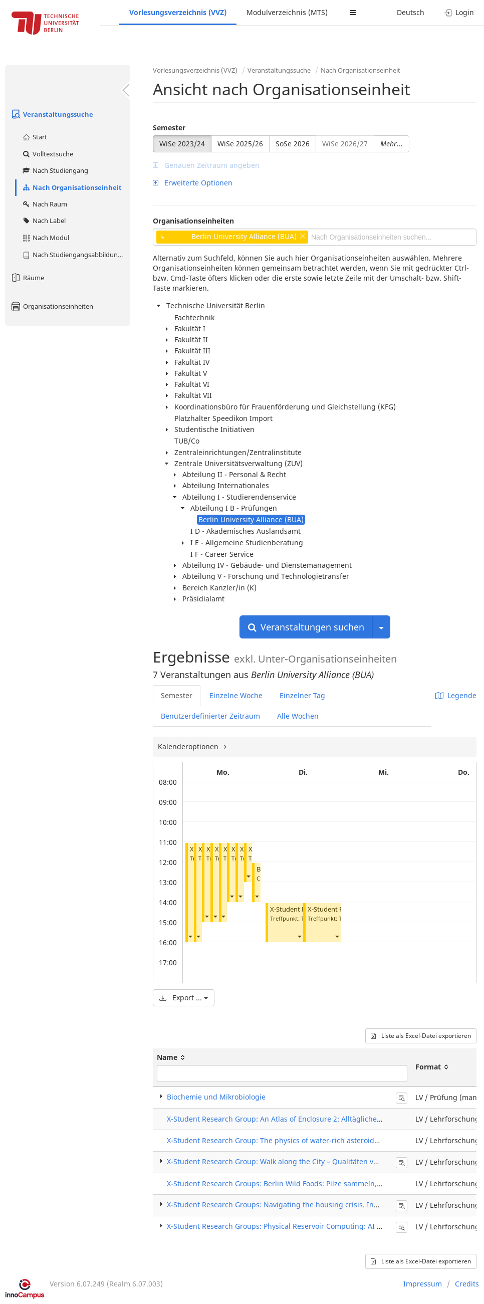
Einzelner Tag (302, 695)
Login (459, 12)
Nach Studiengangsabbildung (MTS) (76, 254)
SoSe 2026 (293, 143)
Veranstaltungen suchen (306, 627)
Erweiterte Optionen (192, 182)
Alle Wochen (298, 716)
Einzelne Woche (236, 695)
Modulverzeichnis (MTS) (287, 12)
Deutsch (410, 12)
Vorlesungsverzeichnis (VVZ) (177, 12)
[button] (189, 936)
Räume (27, 277)
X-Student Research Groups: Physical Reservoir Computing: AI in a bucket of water (305, 1226)
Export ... (183, 997)
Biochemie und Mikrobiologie (216, 1097)
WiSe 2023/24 (182, 143)
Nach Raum (44, 203)
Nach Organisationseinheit (72, 187)
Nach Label (44, 220)
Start (34, 136)
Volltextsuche (47, 153)
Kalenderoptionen (189, 746)
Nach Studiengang (55, 170)
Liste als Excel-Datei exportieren (421, 1035)
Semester (169, 127)
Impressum (422, 1283)
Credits (467, 1283)
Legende (455, 695)
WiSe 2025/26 (240, 143)
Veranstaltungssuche (51, 114)
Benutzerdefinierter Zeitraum (210, 716)
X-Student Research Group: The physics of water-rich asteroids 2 (275, 1140)
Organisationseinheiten (51, 306)
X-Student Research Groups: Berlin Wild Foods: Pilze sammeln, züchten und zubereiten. (314, 1183)
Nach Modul (45, 237)
